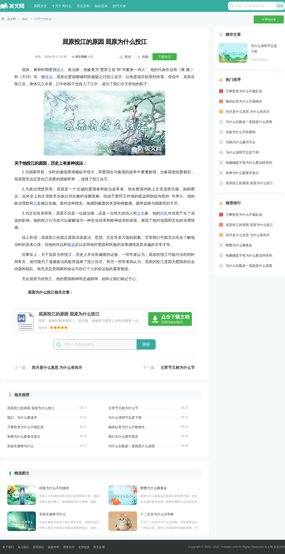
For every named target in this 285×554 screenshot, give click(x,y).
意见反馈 (99, 547)
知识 (25, 19)
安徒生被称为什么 (20, 446)
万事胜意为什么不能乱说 (25, 427)
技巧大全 (119, 6)
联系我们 (38, 547)
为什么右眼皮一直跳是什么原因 (131, 446)
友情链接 (84, 547)
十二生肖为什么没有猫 (157, 514)
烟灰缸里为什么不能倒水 (126, 427)
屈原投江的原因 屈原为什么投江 (31, 408)
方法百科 (83, 6)
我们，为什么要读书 (22, 417)
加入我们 (23, 547)
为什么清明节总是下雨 (125, 417)
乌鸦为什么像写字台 (241, 142)
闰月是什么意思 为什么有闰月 (57, 367)
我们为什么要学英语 (123, 436)
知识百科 (101, 6)
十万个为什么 (62, 6)
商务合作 (69, 547)
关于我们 (8, 547)
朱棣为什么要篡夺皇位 (23, 436)
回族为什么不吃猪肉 (54, 488)
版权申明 (53, 547)
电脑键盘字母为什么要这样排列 (249, 162)
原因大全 (40, 6)
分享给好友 (269, 19)
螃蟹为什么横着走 (153, 488)
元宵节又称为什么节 (178, 367)
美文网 (11, 19)
